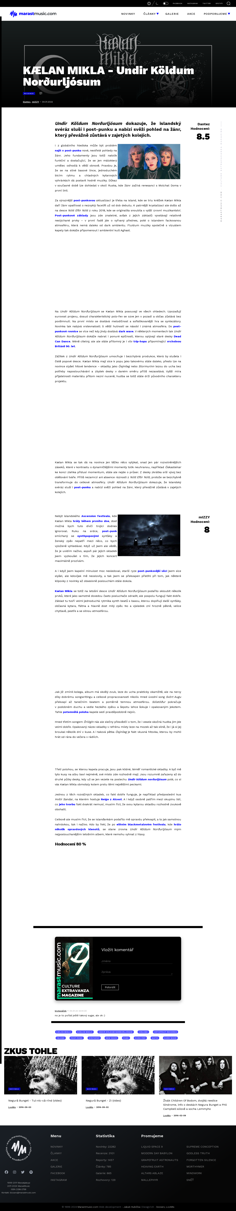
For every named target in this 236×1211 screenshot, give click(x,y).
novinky (57, 1146)
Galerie (172, 13)
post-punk (109, 531)
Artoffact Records (165, 1032)
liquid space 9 (152, 1146)
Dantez (26, 102)
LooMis (170, 1206)
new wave (111, 1038)
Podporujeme (215, 13)
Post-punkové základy (71, 215)
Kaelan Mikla (84, 1032)
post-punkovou (84, 200)
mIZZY (35, 102)
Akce (191, 13)
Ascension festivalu (95, 516)
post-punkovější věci (152, 571)
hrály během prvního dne (91, 521)
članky (56, 1153)
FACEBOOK (177, 3)
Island (60, 1038)
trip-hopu (140, 341)
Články (149, 13)
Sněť (190, 1180)
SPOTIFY (219, 3)
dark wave (126, 331)
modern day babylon (156, 1153)
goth (155, 1038)
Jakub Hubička (132, 1206)
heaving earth (152, 1166)
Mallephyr (149, 1180)
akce (54, 1160)
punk (126, 1038)
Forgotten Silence (201, 1160)
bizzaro (160, 1206)
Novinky (128, 13)
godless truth (198, 1153)
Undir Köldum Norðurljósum (116, 1032)
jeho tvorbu (67, 804)
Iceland (143, 1032)
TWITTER (206, 3)
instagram (59, 1180)
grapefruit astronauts (159, 1160)
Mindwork (194, 1173)
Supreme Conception (203, 1146)
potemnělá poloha (76, 712)
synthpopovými (88, 536)
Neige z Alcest (111, 799)
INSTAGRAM (192, 3)
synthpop (94, 1038)
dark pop (140, 1038)
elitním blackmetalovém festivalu (141, 824)
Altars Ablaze (152, 1173)
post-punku (82, 487)
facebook (58, 1173)
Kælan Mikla (63, 591)
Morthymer (195, 1166)
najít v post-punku (68, 150)
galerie (56, 1166)
